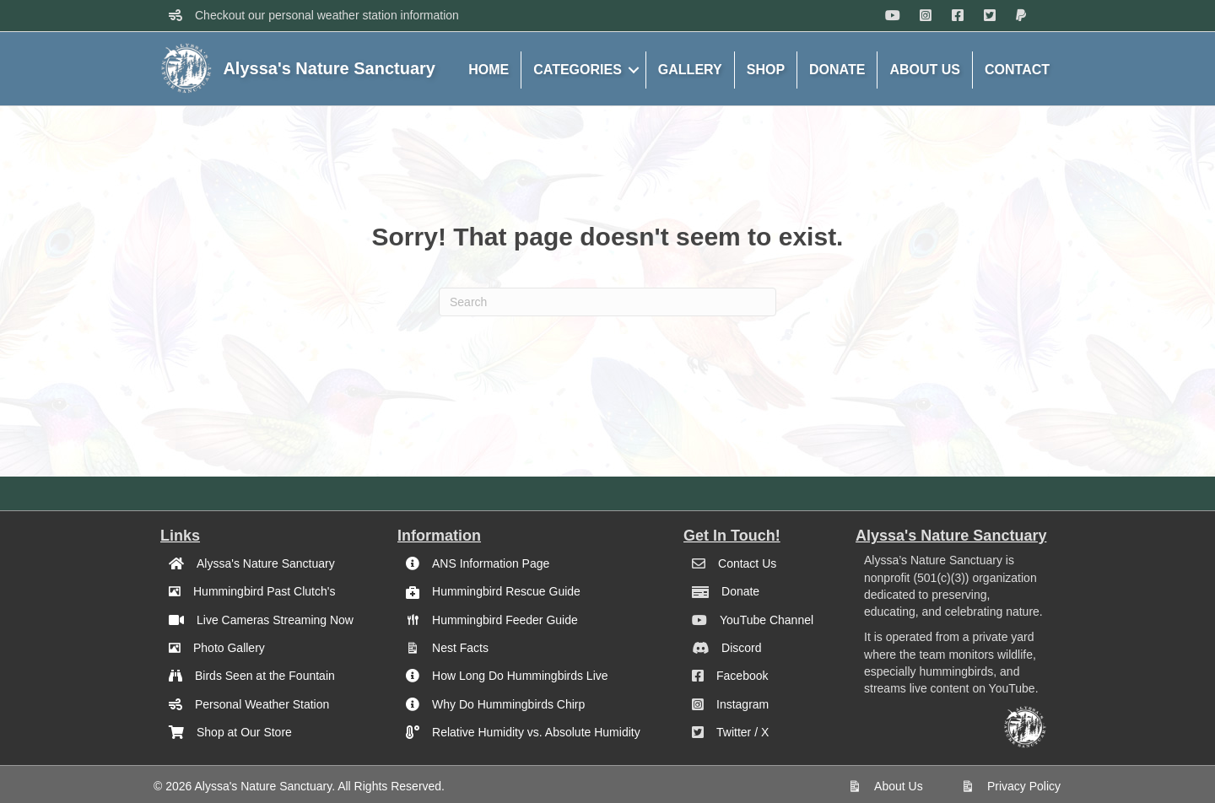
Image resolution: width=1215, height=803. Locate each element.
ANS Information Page (490, 563)
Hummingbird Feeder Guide (505, 620)
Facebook (742, 675)
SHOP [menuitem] (766, 69)
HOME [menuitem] (488, 69)
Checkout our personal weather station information (327, 15)
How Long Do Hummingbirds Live (520, 675)
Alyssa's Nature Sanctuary (266, 563)
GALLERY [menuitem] (690, 69)
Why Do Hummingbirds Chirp (508, 704)
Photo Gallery (229, 648)
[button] (633, 70)
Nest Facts (460, 648)
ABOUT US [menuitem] (924, 69)
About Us (898, 786)
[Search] (607, 302)
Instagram (742, 704)
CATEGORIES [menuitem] (577, 69)
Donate (740, 591)
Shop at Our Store (244, 732)
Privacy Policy (1024, 786)
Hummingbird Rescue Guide (506, 591)
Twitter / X (742, 732)
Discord (741, 648)
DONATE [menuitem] (837, 69)
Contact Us (747, 563)
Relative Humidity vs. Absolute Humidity (536, 732)
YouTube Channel (766, 620)
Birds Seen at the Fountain (265, 675)
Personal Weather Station (262, 704)
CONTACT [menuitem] (1017, 69)
